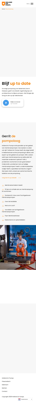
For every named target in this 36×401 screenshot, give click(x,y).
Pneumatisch (6, 381)
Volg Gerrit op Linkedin (11, 178)
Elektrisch (5, 385)
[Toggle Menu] (32, 3)
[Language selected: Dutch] (25, 399)
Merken (4, 388)
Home (3, 9)
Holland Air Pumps (8, 378)
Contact (4, 391)
